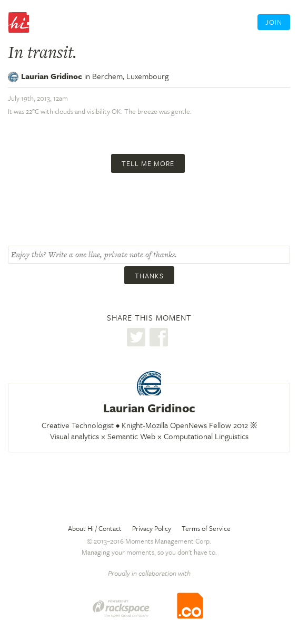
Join (273, 22)
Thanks (149, 275)
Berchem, (130, 76)
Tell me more (148, 163)
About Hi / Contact (95, 528)
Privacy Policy (151, 528)
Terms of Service (206, 528)
